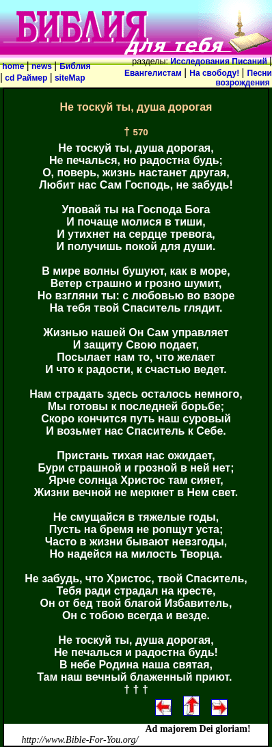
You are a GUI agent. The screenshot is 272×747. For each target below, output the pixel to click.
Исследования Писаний (218, 61)
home (13, 66)
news (42, 66)
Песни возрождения (243, 77)
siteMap (69, 78)
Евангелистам (154, 73)
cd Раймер (26, 78)
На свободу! (215, 73)
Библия (74, 66)
